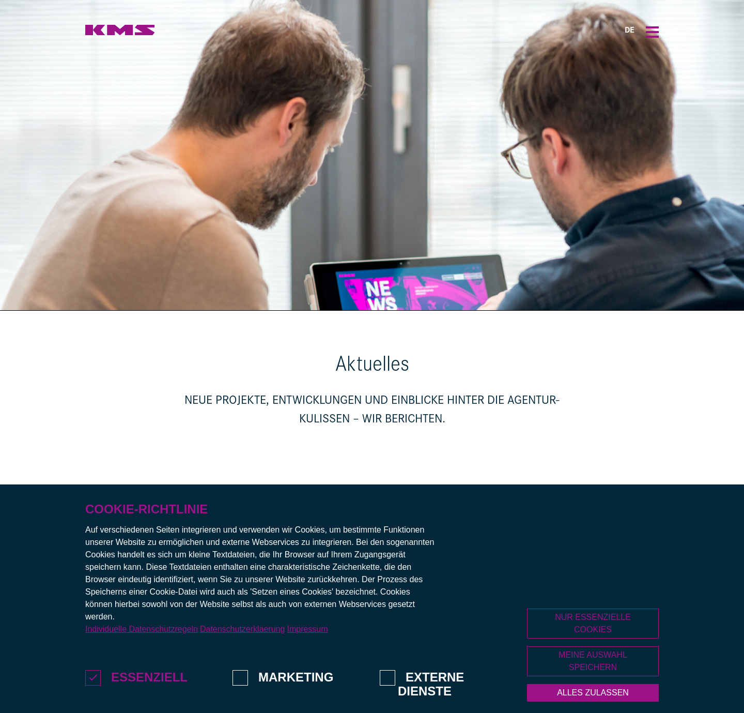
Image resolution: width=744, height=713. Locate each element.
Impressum (307, 648)
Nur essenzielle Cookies (593, 642)
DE (629, 31)
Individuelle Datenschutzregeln (141, 648)
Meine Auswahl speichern (593, 680)
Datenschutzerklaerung (242, 648)
